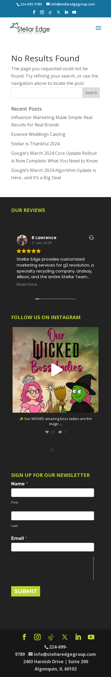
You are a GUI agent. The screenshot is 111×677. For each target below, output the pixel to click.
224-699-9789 (31, 4)
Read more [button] (27, 284)
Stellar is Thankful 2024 (35, 144)
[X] (58, 13)
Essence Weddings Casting (38, 134)
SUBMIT (25, 591)
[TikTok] (50, 14)
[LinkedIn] (66, 13)
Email (19, 538)
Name (19, 483)
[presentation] (52, 567)
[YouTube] (74, 13)
